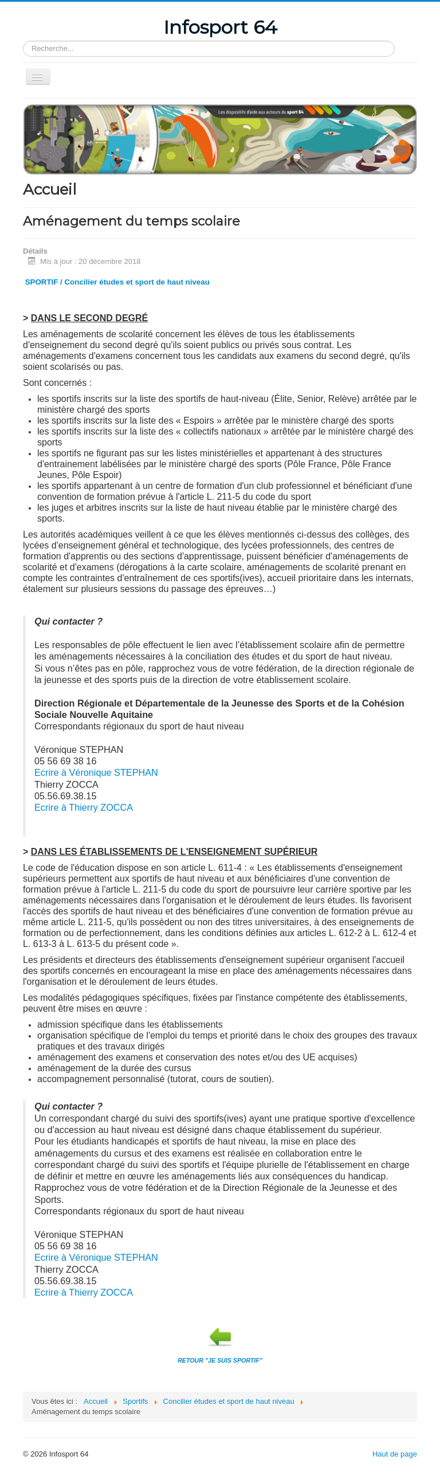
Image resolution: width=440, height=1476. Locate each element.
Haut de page (394, 1454)
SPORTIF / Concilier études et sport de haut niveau (117, 282)
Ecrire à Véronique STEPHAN (96, 772)
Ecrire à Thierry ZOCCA (83, 807)
